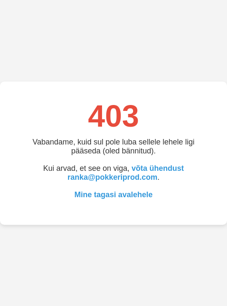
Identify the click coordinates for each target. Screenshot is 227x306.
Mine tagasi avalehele (113, 194)
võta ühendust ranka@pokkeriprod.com (126, 172)
